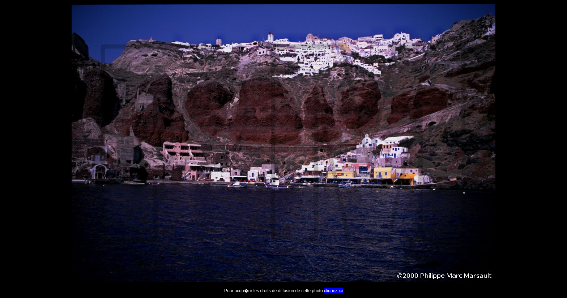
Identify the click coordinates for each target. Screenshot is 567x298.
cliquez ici (333, 290)
